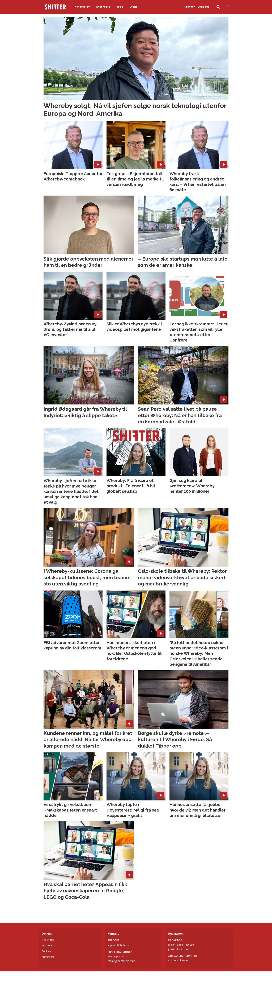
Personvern (48, 945)
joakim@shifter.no (178, 949)
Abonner (189, 6)
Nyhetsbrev (82, 6)
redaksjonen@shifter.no (121, 961)
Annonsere (103, 6)
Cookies (46, 951)
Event (133, 6)
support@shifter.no (119, 945)
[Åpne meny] (228, 7)
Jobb (120, 6)
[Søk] (218, 7)
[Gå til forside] (55, 7)
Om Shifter (48, 940)
